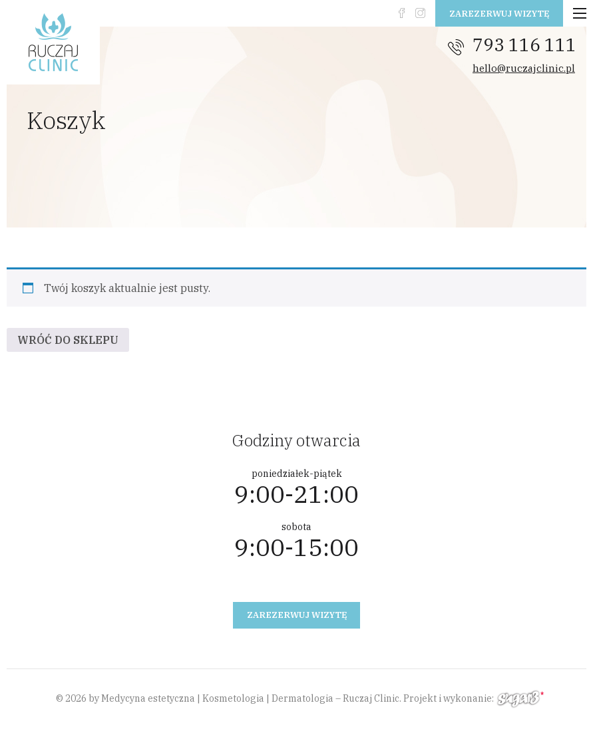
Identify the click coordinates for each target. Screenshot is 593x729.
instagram (420, 13)
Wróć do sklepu (67, 340)
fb (402, 13)
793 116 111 (524, 44)
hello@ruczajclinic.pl (524, 68)
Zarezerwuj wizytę (499, 13)
